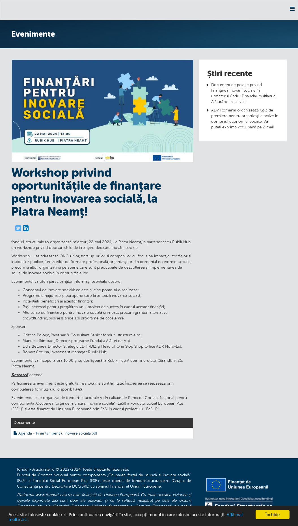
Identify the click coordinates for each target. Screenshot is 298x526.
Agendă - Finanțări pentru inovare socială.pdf (55, 433)
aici (78, 389)
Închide (272, 515)
